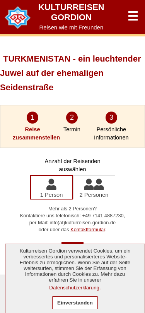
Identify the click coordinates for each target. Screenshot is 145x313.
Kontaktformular (87, 229)
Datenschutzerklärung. (75, 288)
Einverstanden (75, 303)
